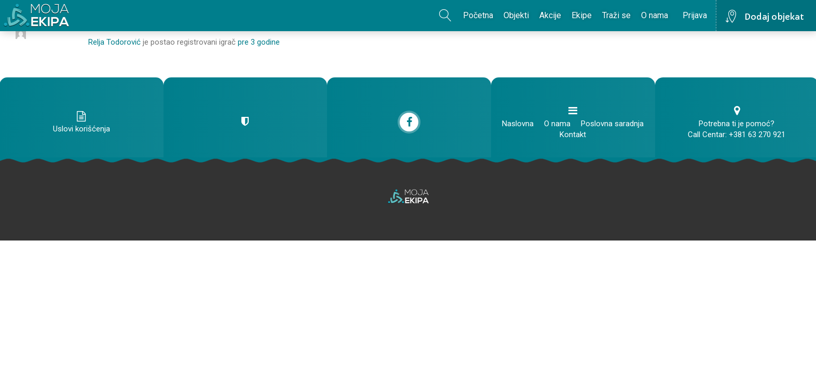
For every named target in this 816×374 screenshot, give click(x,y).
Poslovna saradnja (612, 123)
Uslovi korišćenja (81, 128)
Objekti (516, 15)
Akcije (550, 15)
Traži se (616, 15)
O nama (654, 15)
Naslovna (518, 123)
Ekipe (582, 15)
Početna (478, 15)
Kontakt (573, 134)
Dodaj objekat (774, 16)
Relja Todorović (114, 42)
